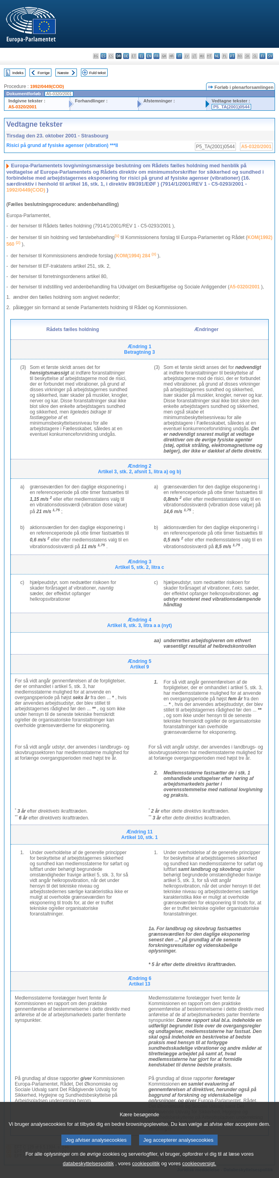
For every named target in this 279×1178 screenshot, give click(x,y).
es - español (103, 56)
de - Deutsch (126, 56)
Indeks (18, 73)
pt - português (232, 56)
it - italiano (179, 56)
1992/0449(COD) (47, 86)
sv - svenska (270, 56)
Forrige (43, 73)
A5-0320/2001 (22, 106)
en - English (149, 56)
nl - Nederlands (217, 56)
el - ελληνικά (141, 56)
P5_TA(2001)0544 (231, 106)
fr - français (156, 56)
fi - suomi (262, 56)
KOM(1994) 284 (133, 256)
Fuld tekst (97, 73)
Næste (63, 73)
